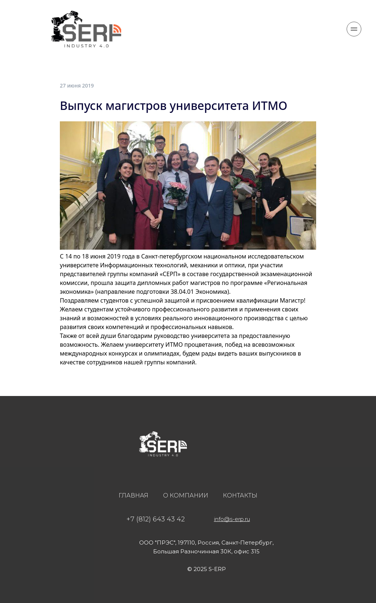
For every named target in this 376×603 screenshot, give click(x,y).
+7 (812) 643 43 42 (155, 519)
